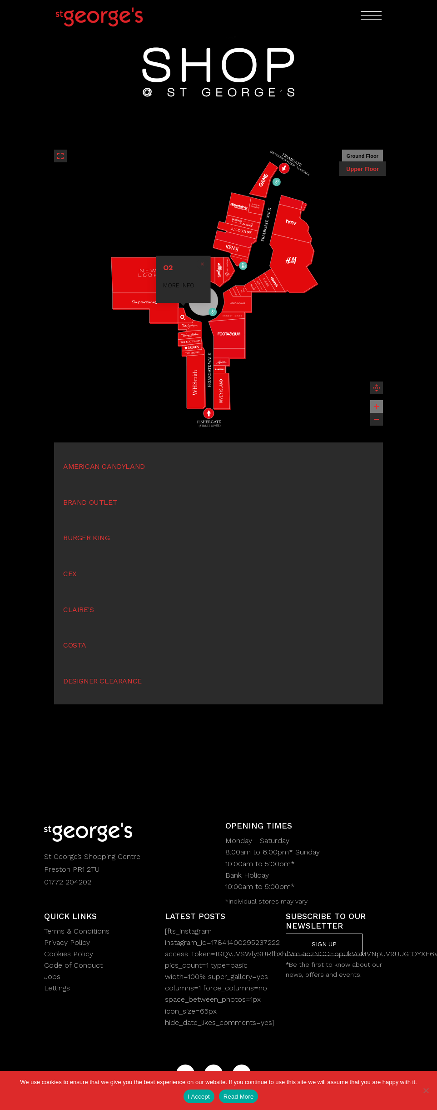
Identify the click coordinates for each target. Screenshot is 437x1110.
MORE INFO (214, 283)
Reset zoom (376, 388)
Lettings (57, 988)
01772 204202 (67, 882)
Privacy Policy (67, 942)
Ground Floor (362, 156)
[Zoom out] (376, 419)
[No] (425, 1090)
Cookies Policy (68, 953)
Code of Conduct (73, 965)
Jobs (52, 976)
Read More (238, 1096)
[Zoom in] (376, 406)
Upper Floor (362, 169)
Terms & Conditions (76, 931)
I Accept (199, 1096)
